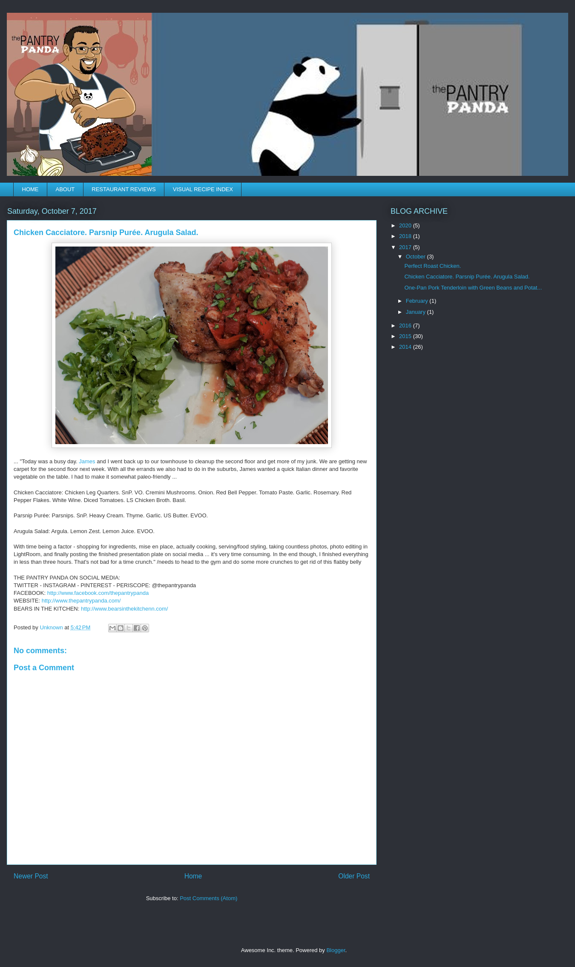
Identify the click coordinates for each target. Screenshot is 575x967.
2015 (406, 336)
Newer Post (31, 876)
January (416, 312)
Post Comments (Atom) (208, 898)
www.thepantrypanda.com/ (81, 600)
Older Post (354, 876)
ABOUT (65, 189)
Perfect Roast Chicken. (432, 266)
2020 (406, 225)
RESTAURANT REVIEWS (123, 189)
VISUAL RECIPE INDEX (203, 189)
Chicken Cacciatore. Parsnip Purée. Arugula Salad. (466, 276)
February (418, 301)
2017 (406, 247)
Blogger (335, 950)
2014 (406, 347)
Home (193, 876)
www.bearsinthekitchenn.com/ (124, 608)
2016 (406, 325)
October (416, 256)
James (87, 461)
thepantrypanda (98, 593)
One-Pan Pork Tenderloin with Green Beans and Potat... (473, 287)
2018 (406, 236)
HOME (30, 189)
